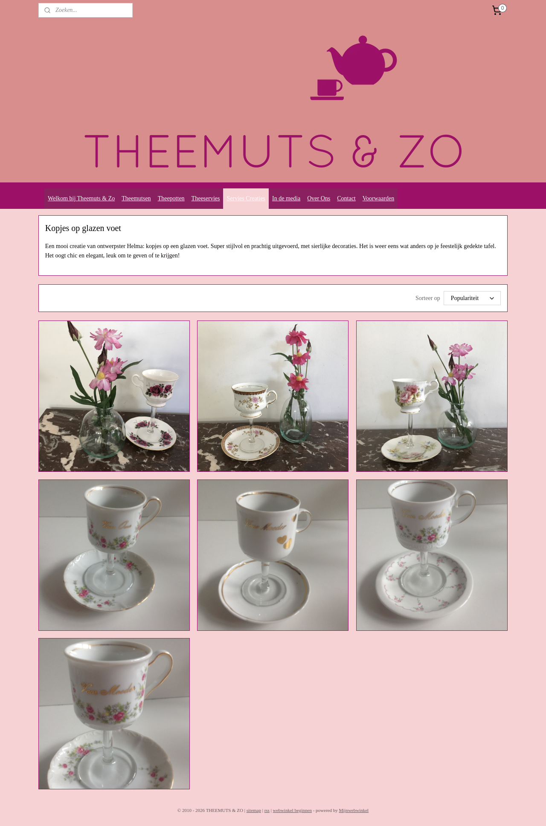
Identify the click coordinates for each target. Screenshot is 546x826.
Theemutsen (136, 198)
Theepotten (171, 198)
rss (267, 810)
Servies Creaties (246, 198)
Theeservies (206, 198)
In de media (286, 198)
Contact (346, 198)
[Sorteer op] (472, 298)
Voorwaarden (378, 198)
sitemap (254, 810)
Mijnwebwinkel (354, 810)
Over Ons (318, 198)
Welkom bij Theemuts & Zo (81, 198)
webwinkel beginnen (292, 810)
